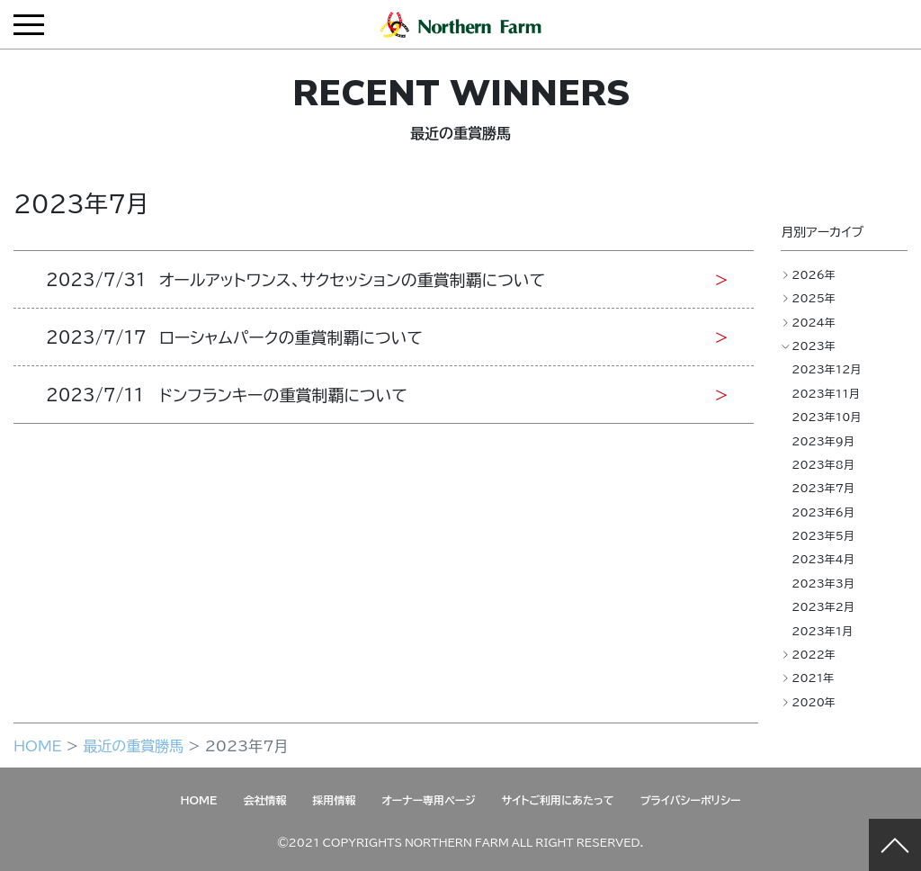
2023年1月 (822, 631)
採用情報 (333, 800)
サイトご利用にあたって (558, 800)
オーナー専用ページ (428, 800)
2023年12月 (826, 369)
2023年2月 (822, 606)
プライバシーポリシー (690, 800)
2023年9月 (822, 441)
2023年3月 (822, 583)
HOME (37, 745)
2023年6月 (822, 512)
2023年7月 (822, 488)
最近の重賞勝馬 (133, 745)
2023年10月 (826, 417)
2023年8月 (822, 464)
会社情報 (264, 800)
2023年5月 (822, 535)
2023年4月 (822, 559)
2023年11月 (825, 393)
